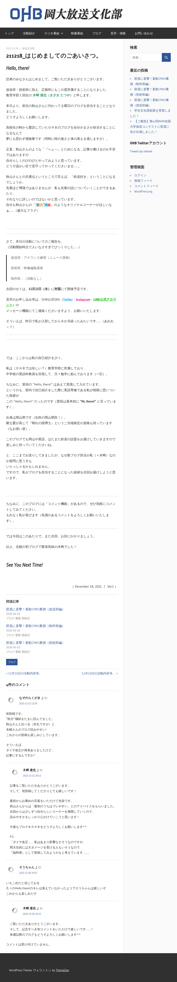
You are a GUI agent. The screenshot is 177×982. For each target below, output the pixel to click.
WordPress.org (143, 191)
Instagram (83, 299)
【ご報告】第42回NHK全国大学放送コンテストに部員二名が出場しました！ (150, 126)
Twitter (68, 299)
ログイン (140, 175)
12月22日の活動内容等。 (98, 673)
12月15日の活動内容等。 (25, 673)
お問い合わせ (144, 33)
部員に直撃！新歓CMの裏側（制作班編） (35, 626)
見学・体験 (118, 33)
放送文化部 (28, 48)
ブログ (96, 33)
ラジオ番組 (53, 33)
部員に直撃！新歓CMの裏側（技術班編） (35, 643)
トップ (9, 33)
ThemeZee (62, 970)
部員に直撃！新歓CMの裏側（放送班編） (35, 609)
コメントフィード (146, 186)
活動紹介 (29, 33)
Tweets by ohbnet (141, 151)
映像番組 (77, 33)
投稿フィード (143, 180)
